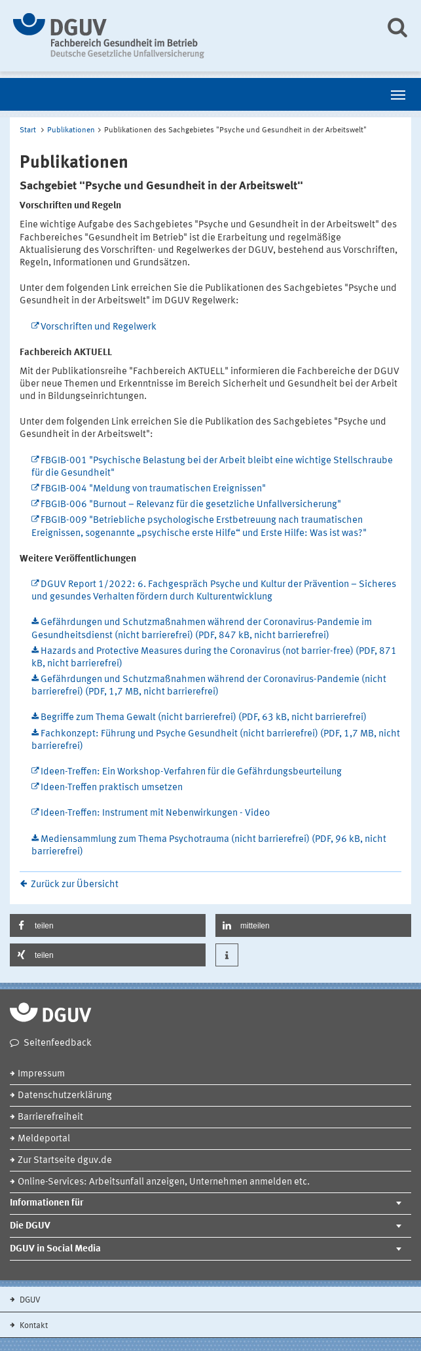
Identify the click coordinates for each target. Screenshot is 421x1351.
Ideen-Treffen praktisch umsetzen (112, 788)
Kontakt (33, 1326)
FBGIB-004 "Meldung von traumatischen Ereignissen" (153, 489)
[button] (108, 925)
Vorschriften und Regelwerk (98, 327)
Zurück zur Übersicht (75, 885)
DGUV (29, 1300)
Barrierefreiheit (50, 1117)
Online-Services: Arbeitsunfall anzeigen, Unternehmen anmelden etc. (164, 1182)
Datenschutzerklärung (65, 1096)
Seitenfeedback (58, 1043)
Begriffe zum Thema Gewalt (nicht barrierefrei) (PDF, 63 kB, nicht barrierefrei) (204, 718)
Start (28, 130)
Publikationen (71, 130)
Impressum (41, 1074)
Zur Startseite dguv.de (65, 1161)
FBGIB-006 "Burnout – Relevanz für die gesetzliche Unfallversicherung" (191, 505)
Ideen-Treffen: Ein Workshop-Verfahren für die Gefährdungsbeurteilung (191, 772)
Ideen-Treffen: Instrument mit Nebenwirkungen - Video (155, 813)
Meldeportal (44, 1139)
